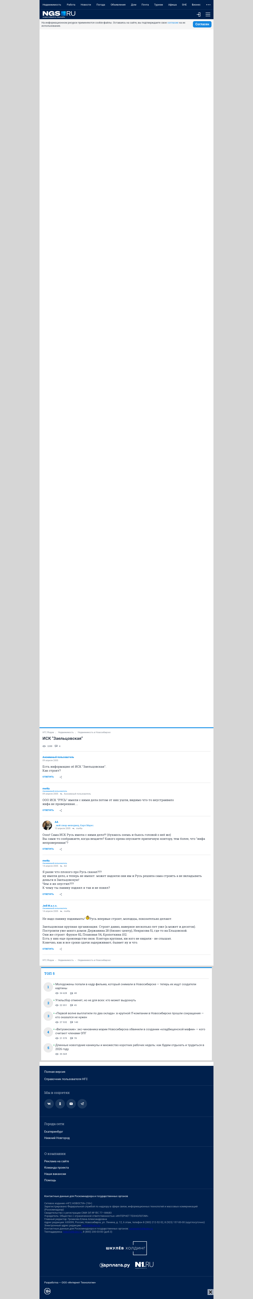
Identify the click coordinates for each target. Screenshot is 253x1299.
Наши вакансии (55, 1174)
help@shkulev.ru (72, 1231)
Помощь (50, 1180)
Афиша (172, 4)
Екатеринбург (53, 1131)
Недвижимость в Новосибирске (94, 732)
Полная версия (54, 1072)
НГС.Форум (48, 732)
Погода (100, 4)
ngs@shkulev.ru (91, 1225)
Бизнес (196, 4)
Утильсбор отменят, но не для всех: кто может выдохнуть (95, 1000)
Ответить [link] (48, 777)
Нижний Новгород (57, 1138)
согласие (172, 22)
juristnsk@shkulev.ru (141, 1228)
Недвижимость (51, 4)
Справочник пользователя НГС (66, 1079)
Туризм (158, 4)
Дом (133, 4)
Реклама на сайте (56, 1161)
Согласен (202, 24)
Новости (86, 4)
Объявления (118, 4)
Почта (145, 4)
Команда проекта (56, 1167)
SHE (184, 4)
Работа (71, 4)
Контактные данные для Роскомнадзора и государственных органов (86, 1196)
